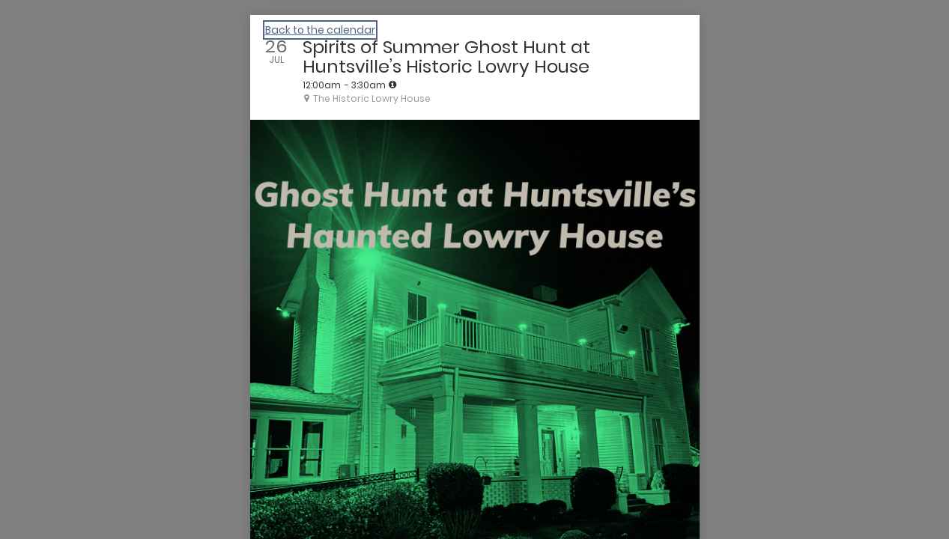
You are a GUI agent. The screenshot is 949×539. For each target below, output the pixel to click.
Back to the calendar (320, 29)
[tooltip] (392, 84)
